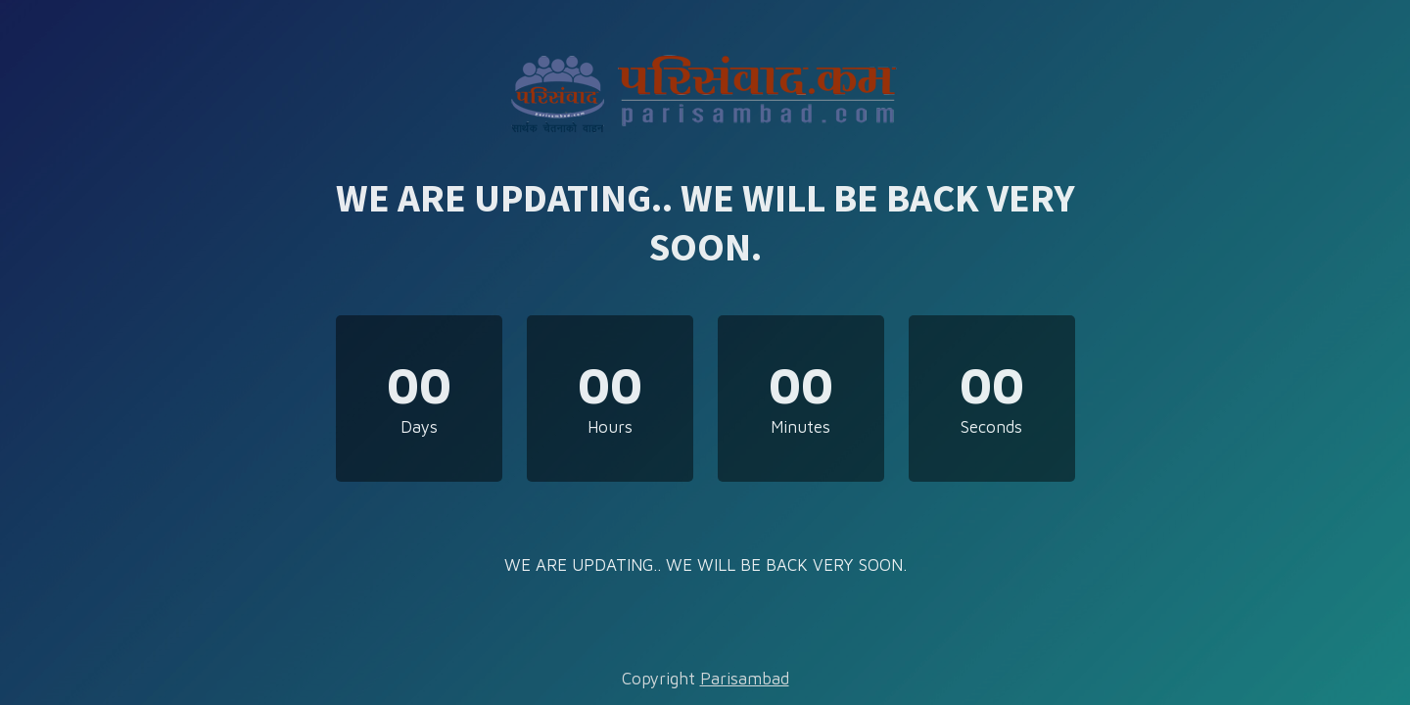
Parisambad (744, 678)
